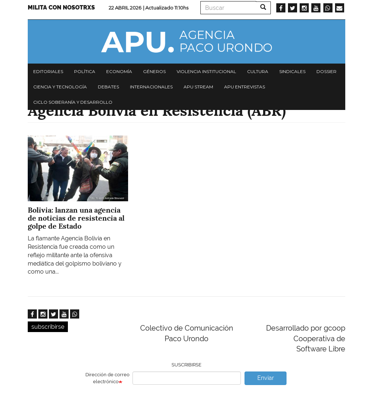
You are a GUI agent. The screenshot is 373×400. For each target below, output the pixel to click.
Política (84, 71)
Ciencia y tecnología (60, 86)
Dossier (326, 71)
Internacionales (151, 86)
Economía (119, 71)
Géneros (154, 71)
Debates (108, 86)
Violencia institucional (206, 71)
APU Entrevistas (244, 86)
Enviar (265, 377)
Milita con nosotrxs (61, 7)
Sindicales (292, 71)
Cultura (257, 71)
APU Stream (198, 86)
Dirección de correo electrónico (107, 378)
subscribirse (47, 326)
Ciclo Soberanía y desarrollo (72, 102)
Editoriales (48, 71)
